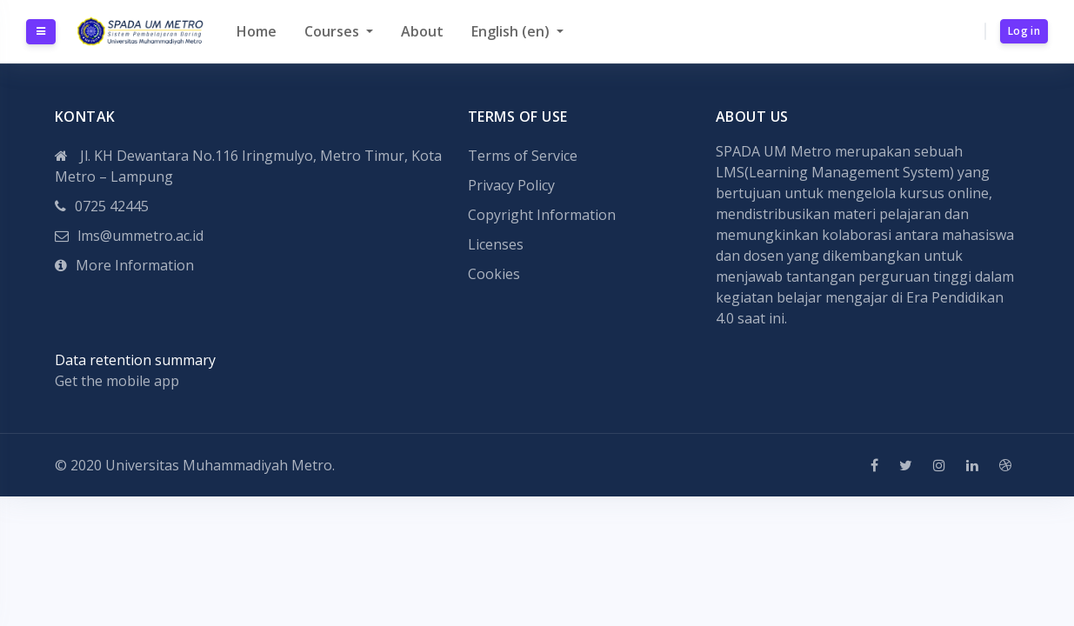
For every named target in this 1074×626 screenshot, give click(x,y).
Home (257, 31)
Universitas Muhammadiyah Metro (218, 465)
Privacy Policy (511, 185)
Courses (333, 31)
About (422, 31)
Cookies (494, 273)
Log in (1024, 30)
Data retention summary (135, 360)
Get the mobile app (117, 380)
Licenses (496, 244)
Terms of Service (522, 155)
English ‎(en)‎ (512, 31)
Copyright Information (542, 214)
